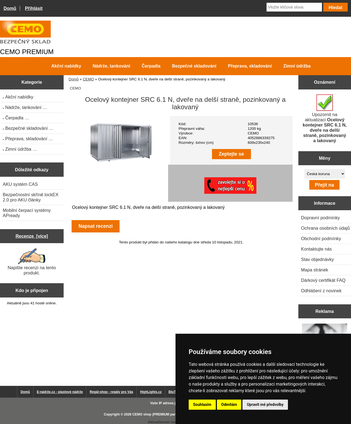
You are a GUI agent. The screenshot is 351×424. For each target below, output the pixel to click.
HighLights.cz (151, 392)
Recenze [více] (32, 236)
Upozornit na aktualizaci (325, 118)
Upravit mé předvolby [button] (265, 404)
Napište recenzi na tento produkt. (32, 261)
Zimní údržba (297, 66)
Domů (10, 8)
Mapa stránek (314, 269)
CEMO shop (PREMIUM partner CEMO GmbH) (168, 414)
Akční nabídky (66, 66)
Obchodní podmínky (321, 238)
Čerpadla (151, 66)
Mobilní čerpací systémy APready (27, 213)
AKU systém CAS (20, 184)
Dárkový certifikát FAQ (323, 280)
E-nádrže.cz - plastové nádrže (60, 392)
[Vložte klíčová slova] (294, 7)
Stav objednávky (317, 259)
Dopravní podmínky (320, 217)
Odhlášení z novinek (321, 290)
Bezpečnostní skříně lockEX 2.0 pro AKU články (30, 197)
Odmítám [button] (229, 404)
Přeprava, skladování (250, 66)
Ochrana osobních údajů (325, 228)
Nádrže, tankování (111, 66)
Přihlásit (34, 8)
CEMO (88, 79)
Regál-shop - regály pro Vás (111, 392)
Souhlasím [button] (202, 404)
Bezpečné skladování (194, 66)
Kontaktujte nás (316, 248)
